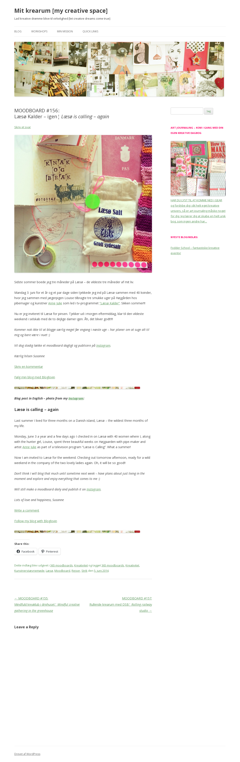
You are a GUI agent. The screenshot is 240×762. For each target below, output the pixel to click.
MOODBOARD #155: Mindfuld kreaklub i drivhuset (47, 604)
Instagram (103, 345)
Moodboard (62, 571)
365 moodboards (61, 565)
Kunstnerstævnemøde (29, 571)
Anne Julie (55, 303)
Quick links (90, 31)
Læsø (49, 571)
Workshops (39, 31)
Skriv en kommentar (28, 366)
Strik (84, 571)
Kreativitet (81, 565)
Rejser (76, 571)
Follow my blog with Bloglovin (35, 521)
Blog (18, 31)
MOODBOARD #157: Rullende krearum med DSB (120, 604)
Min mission (65, 31)
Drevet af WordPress (27, 754)
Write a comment (26, 510)
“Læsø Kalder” (110, 303)
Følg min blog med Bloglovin (34, 377)
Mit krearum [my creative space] (61, 11)
